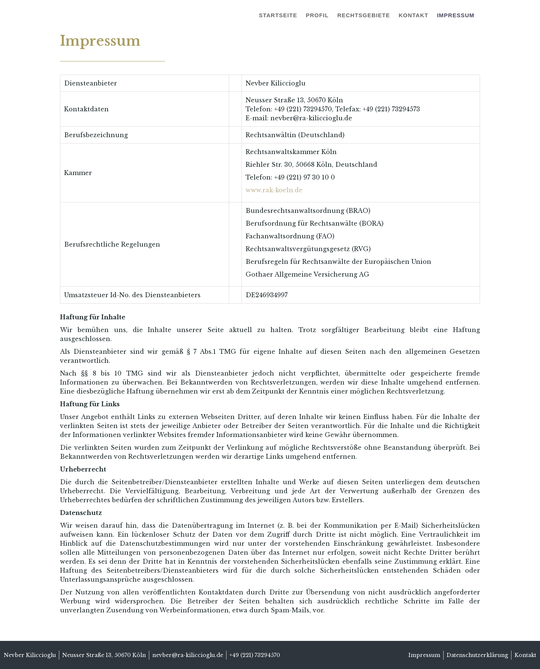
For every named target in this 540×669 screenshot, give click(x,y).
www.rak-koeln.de (274, 190)
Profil (317, 15)
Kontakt (413, 15)
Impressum (455, 15)
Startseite (278, 15)
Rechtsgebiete (363, 15)
